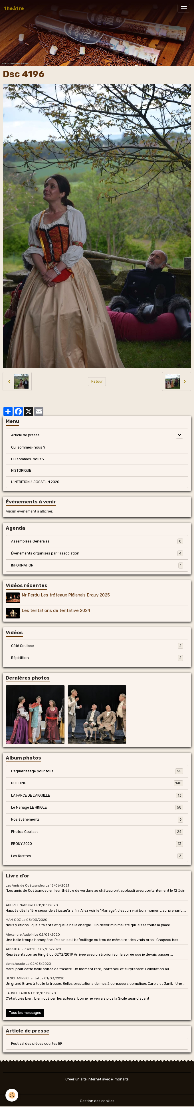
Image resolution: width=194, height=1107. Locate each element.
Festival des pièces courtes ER (36, 1043)
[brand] (14, 8)
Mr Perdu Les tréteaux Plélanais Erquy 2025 (66, 595)
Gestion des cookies (97, 1100)
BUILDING (97, 782)
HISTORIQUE (21, 471)
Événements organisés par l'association (97, 553)
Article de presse (25, 435)
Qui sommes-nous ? (28, 447)
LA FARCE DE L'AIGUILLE (97, 795)
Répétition (97, 657)
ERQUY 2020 (97, 843)
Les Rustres (97, 855)
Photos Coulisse (97, 831)
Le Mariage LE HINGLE (97, 807)
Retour (97, 381)
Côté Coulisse (97, 645)
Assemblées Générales (97, 541)
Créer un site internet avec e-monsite (97, 1079)
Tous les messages (25, 1012)
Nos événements (97, 819)
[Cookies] (12, 1095)
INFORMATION (97, 565)
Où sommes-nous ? (28, 459)
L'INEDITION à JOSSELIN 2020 (35, 482)
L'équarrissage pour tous (97, 771)
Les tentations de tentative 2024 (56, 610)
